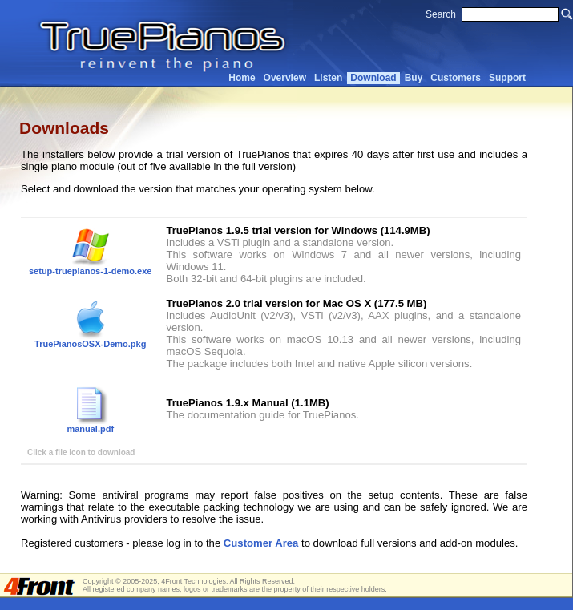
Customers (455, 77)
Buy (414, 77)
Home (241, 77)
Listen (328, 77)
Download (373, 77)
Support (507, 77)
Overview (285, 77)
